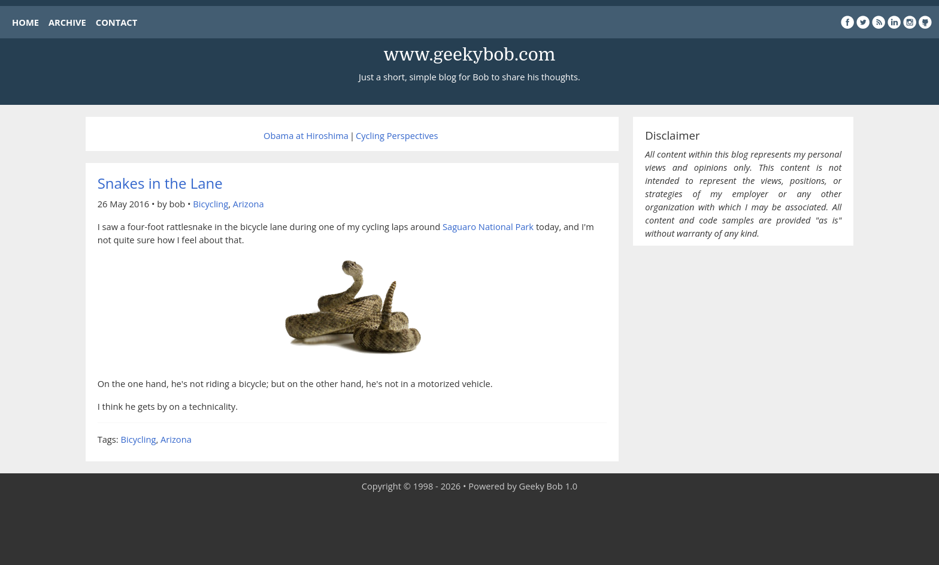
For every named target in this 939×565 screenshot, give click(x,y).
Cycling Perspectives (397, 135)
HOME (25, 22)
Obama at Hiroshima (306, 135)
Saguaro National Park (488, 226)
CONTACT (116, 22)
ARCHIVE (67, 22)
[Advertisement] (469, 529)
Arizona (248, 204)
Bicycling (210, 204)
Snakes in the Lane (160, 183)
